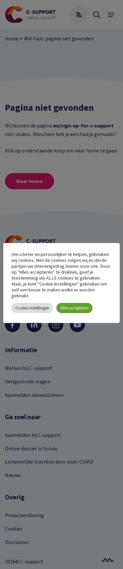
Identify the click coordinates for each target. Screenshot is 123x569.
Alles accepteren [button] (74, 308)
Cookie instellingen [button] (32, 308)
